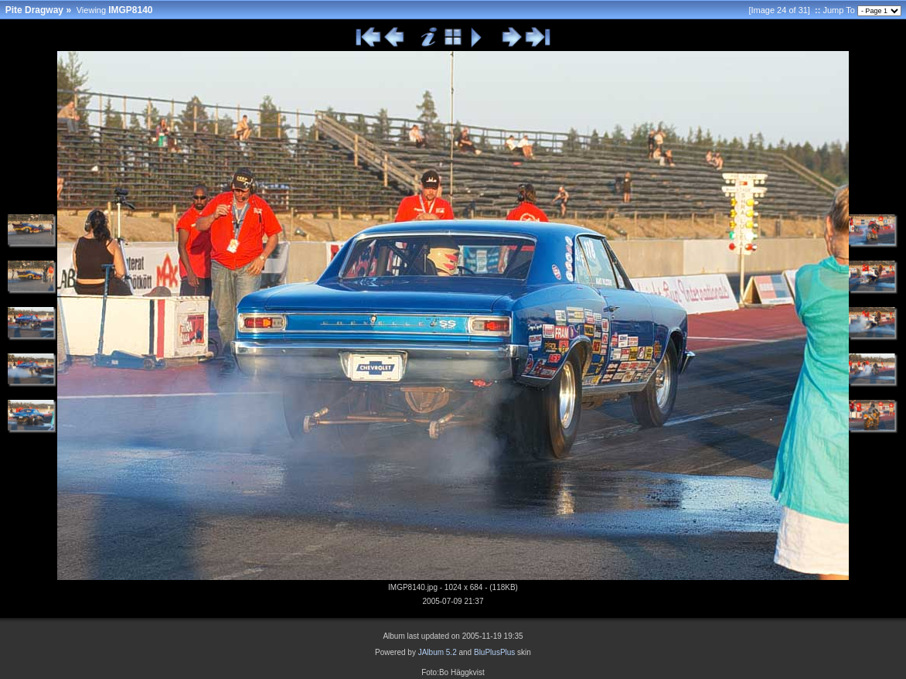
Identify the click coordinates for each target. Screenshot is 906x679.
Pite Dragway (34, 10)
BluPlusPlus (494, 652)
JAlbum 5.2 (437, 652)
